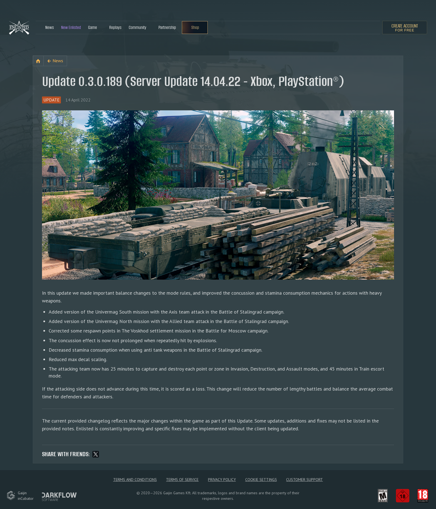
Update (51, 100)
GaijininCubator (20, 495)
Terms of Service (182, 479)
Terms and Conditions (135, 479)
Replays (115, 27)
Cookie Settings (261, 479)
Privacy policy (222, 479)
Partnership (167, 27)
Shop (195, 27)
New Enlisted (71, 27)
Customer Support (304, 479)
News (49, 27)
